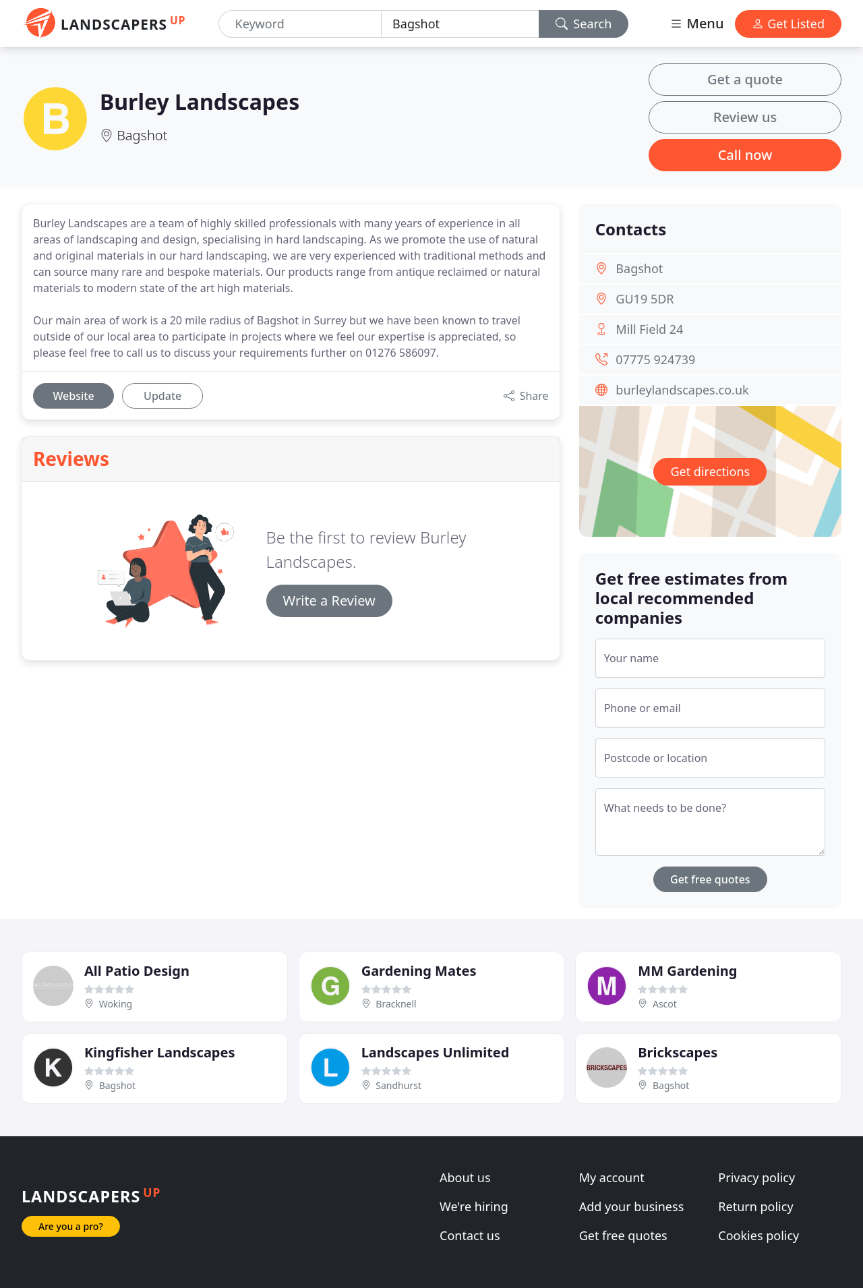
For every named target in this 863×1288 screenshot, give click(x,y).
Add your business (631, 1206)
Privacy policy (756, 1177)
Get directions (710, 471)
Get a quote (745, 79)
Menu (696, 23)
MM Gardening (687, 971)
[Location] (460, 24)
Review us (745, 117)
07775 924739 (655, 359)
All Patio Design (136, 971)
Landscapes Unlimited (435, 1052)
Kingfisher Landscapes (159, 1052)
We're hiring (474, 1206)
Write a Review (329, 600)
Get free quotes (710, 879)
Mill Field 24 (649, 329)
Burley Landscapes (199, 101)
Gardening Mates (419, 971)
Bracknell (396, 1003)
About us (465, 1177)
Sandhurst (398, 1085)
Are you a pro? (70, 1226)
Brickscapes (677, 1052)
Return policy (755, 1206)
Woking (116, 1003)
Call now (745, 155)
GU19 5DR (645, 299)
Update (162, 395)
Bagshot (142, 135)
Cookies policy (758, 1235)
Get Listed (788, 24)
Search (584, 24)
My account (612, 1177)
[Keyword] (300, 24)
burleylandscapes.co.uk (682, 390)
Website (73, 395)
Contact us (470, 1235)
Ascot (665, 1003)
